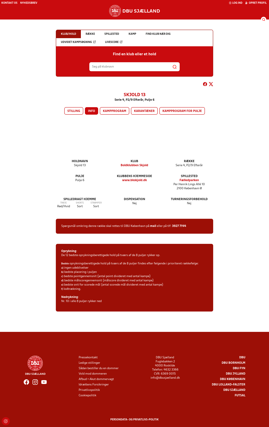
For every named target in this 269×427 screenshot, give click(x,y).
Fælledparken (189, 180)
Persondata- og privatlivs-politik (134, 420)
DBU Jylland (235, 373)
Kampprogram (114, 111)
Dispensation (134, 199)
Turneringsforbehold (189, 199)
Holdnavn (80, 161)
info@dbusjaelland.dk (165, 377)
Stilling (73, 111)
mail (153, 226)
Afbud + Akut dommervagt (96, 379)
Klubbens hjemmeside (134, 176)
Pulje (79, 176)
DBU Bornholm (233, 363)
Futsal (240, 395)
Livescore (113, 42)
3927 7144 (179, 226)
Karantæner (144, 111)
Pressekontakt (88, 357)
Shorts (80, 203)
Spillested (189, 176)
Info (91, 111)
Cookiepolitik (87, 395)
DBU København (232, 379)
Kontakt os (9, 3)
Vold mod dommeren (93, 373)
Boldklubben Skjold (134, 165)
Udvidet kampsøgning (78, 42)
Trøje (63, 203)
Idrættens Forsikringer (94, 384)
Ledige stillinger (89, 363)
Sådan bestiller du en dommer (99, 368)
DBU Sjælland (234, 390)
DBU (242, 357)
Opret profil (256, 2)
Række (189, 161)
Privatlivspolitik (89, 390)
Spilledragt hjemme (79, 199)
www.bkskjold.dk (134, 180)
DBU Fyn (239, 368)
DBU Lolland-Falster (228, 384)
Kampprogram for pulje (182, 111)
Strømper (96, 203)
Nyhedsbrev (28, 3)
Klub (134, 161)
